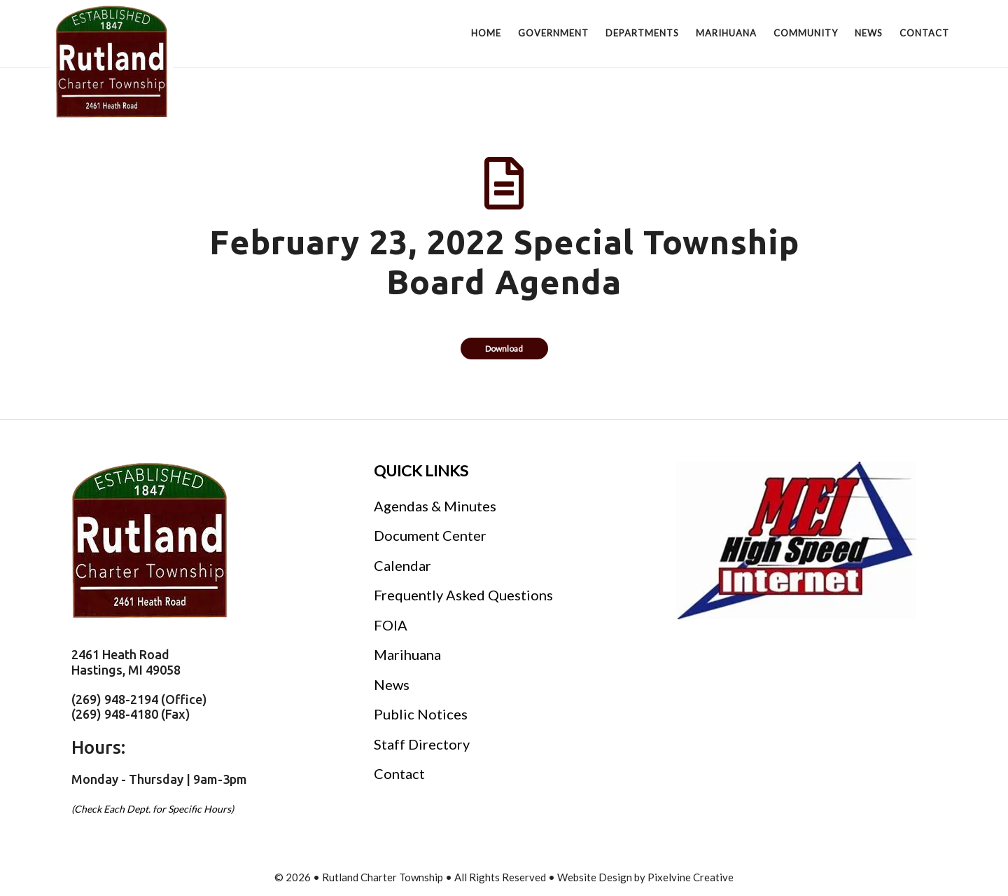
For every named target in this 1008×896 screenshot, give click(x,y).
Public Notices (421, 713)
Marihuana (407, 654)
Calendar (402, 565)
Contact (399, 773)
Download (504, 348)
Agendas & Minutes (435, 505)
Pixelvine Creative (691, 877)
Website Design (594, 877)
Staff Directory (422, 744)
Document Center (430, 535)
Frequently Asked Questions (463, 594)
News (392, 684)
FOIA (390, 624)
